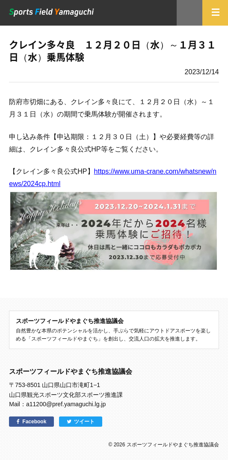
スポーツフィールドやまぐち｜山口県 (51, 13)
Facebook (34, 422)
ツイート (84, 422)
